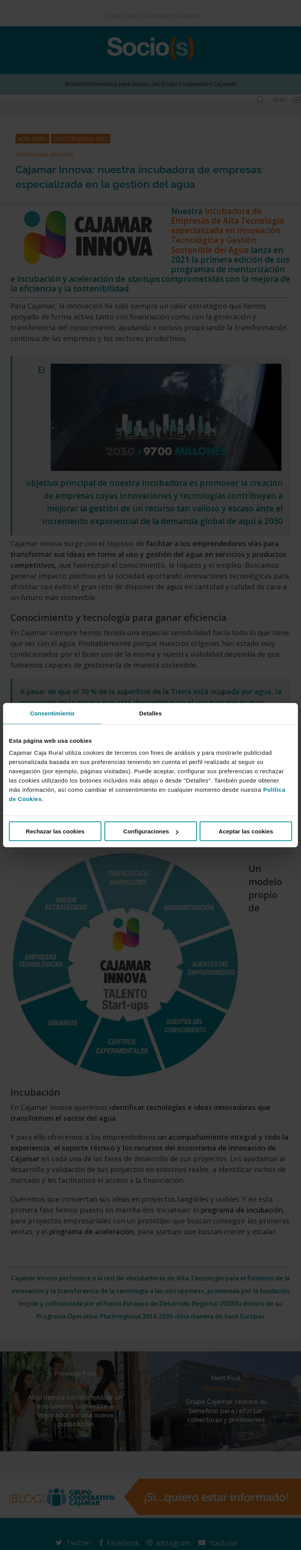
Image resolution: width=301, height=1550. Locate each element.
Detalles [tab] (150, 713)
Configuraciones (150, 831)
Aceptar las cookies (246, 831)
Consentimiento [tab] (52, 713)
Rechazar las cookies (55, 831)
